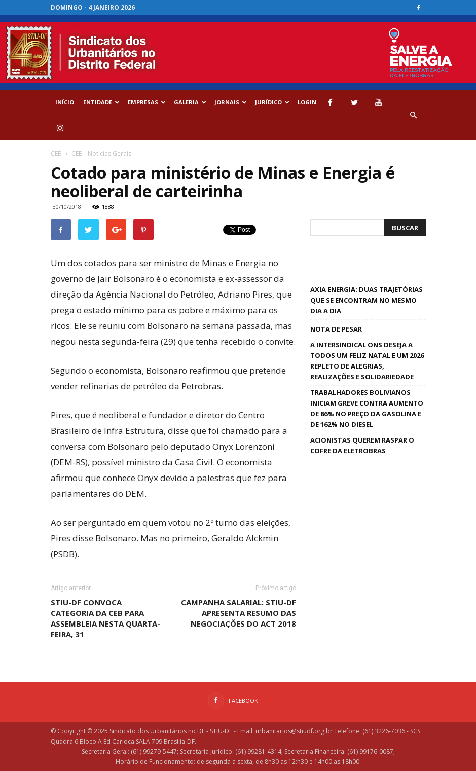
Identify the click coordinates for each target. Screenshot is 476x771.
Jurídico (272, 102)
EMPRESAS (147, 102)
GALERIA (190, 102)
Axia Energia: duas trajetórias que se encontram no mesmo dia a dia (366, 300)
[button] (413, 115)
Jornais (230, 102)
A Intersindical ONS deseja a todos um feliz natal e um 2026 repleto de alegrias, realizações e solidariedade (367, 360)
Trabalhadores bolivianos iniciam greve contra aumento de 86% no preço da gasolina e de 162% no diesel (366, 408)
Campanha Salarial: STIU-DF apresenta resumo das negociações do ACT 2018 (238, 613)
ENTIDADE (101, 102)
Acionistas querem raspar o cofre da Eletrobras (362, 445)
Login (307, 102)
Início (64, 102)
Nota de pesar (336, 329)
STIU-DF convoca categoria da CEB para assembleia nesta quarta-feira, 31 (105, 618)
